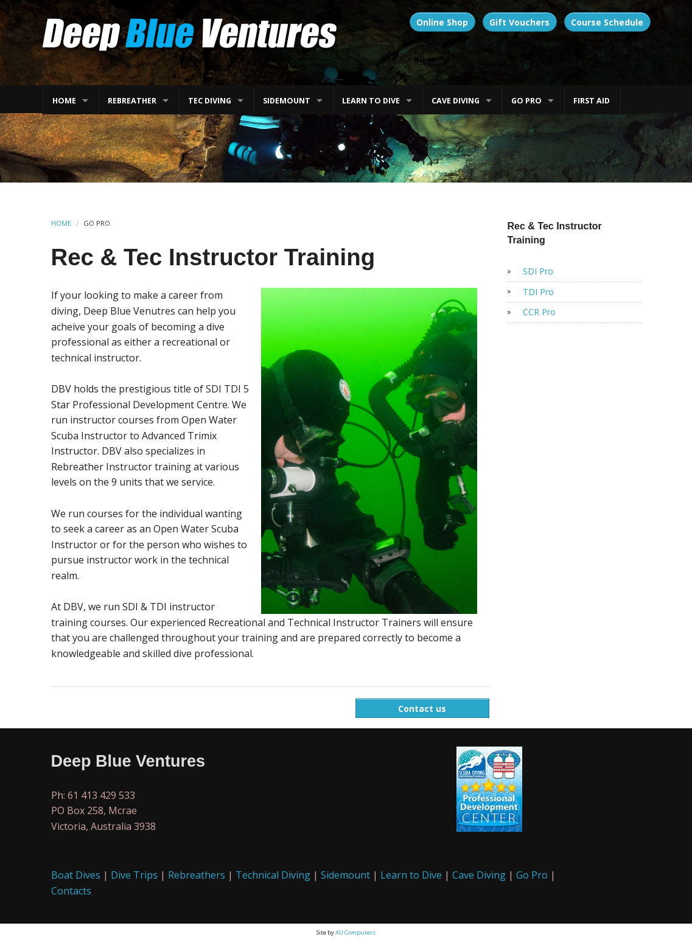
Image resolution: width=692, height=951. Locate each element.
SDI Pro (538, 271)
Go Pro (532, 875)
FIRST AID (591, 100)
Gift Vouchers (519, 22)
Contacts (71, 890)
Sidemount (345, 875)
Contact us (422, 708)
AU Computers (355, 932)
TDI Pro (538, 292)
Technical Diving (273, 875)
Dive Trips (134, 875)
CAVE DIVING (456, 100)
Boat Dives (75, 875)
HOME (64, 100)
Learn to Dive (411, 875)
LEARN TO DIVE (371, 100)
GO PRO (526, 100)
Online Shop (442, 22)
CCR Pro (539, 312)
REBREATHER (132, 100)
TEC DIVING (209, 100)
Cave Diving (479, 875)
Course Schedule (607, 22)
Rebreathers (196, 875)
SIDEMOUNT (286, 100)
